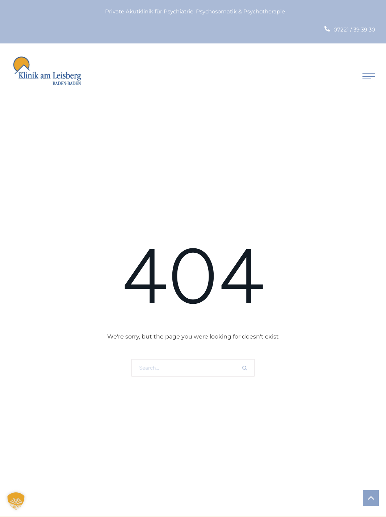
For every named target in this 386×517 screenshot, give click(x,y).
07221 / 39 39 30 (354, 29)
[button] (368, 76)
